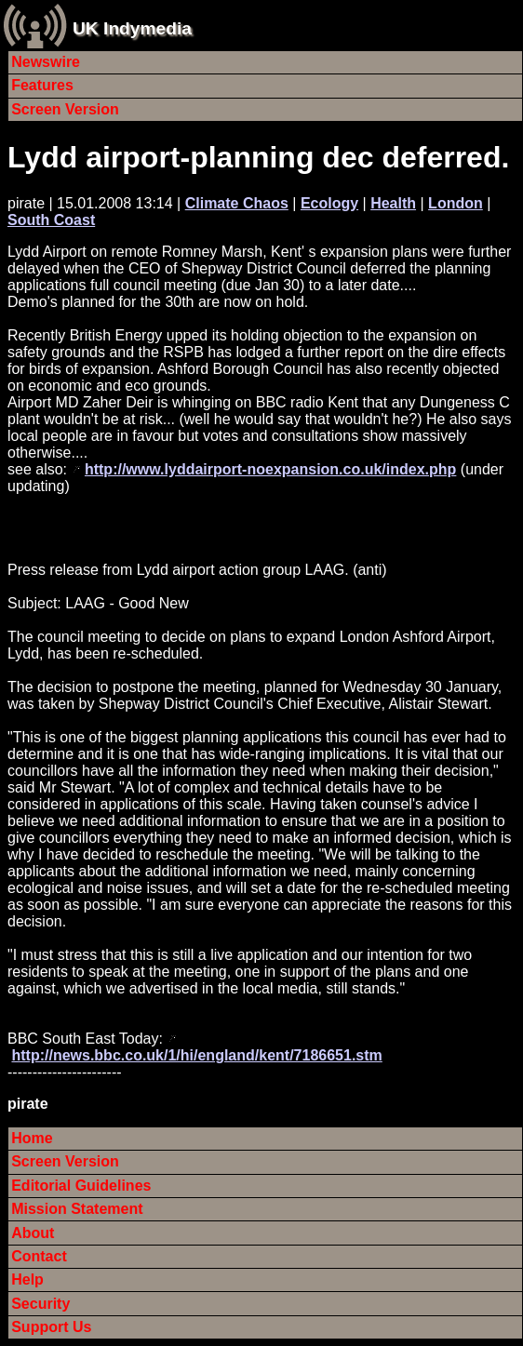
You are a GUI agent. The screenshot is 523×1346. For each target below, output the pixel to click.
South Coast (51, 220)
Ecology (329, 203)
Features (42, 85)
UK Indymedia (132, 28)
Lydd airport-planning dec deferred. (258, 157)
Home (31, 1138)
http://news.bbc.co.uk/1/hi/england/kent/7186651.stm (196, 1055)
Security (40, 1304)
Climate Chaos (236, 203)
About (32, 1233)
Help (27, 1279)
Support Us (51, 1327)
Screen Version (65, 109)
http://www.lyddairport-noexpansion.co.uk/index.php (270, 469)
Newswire (45, 62)
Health (393, 203)
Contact (39, 1256)
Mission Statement (76, 1209)
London (455, 203)
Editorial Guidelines (81, 1185)
